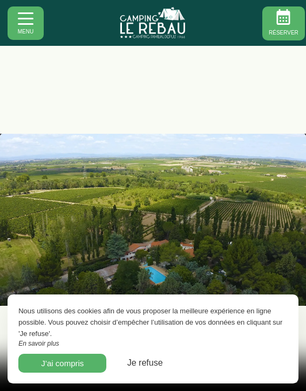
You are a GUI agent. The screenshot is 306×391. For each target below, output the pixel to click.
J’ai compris (62, 363)
